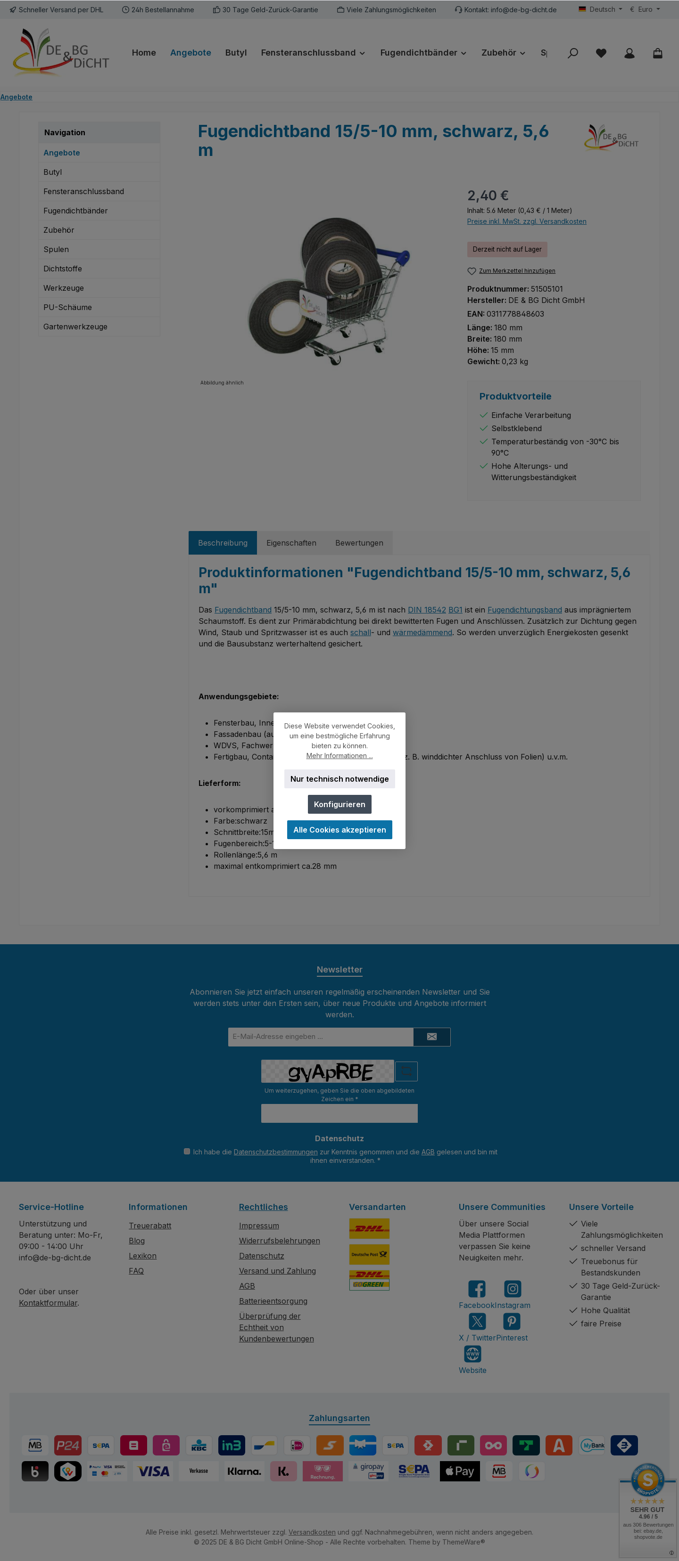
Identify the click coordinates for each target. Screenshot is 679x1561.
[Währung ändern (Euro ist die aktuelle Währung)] (645, 9)
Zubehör (59, 230)
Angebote (61, 152)
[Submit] (432, 1037)
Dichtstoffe (62, 268)
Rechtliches (263, 1207)
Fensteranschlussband (83, 191)
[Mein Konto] (629, 53)
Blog (137, 1240)
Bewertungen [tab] (359, 543)
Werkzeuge (63, 288)
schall (360, 632)
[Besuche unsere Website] (473, 1359)
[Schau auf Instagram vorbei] (512, 1294)
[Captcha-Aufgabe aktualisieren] (406, 1071)
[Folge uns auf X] (477, 1327)
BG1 (455, 609)
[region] (323, 287)
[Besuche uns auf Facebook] (477, 1294)
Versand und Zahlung (277, 1270)
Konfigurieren (339, 804)
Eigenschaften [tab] (291, 543)
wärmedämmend (422, 632)
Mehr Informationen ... (339, 756)
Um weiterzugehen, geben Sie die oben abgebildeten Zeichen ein (339, 1095)
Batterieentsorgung (273, 1301)
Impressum (259, 1225)
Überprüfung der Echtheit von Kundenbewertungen (276, 1327)
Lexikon (143, 1255)
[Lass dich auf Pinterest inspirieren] (512, 1327)
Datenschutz (261, 1255)
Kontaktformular (48, 1303)
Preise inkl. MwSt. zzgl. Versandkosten (527, 221)
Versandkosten (312, 1532)
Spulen (56, 249)
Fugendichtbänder (75, 210)
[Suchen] (573, 53)
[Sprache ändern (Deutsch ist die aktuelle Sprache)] (601, 9)
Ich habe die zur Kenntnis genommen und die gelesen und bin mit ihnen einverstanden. (345, 1156)
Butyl (52, 172)
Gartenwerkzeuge (75, 326)
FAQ (136, 1270)
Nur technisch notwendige (339, 779)
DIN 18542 (427, 609)
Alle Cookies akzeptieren (339, 829)
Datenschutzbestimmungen (276, 1152)
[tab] (223, 543)
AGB (428, 1152)
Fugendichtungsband (525, 609)
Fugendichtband (243, 609)
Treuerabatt (150, 1225)
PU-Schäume (67, 307)
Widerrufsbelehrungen (279, 1240)
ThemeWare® (463, 1542)
